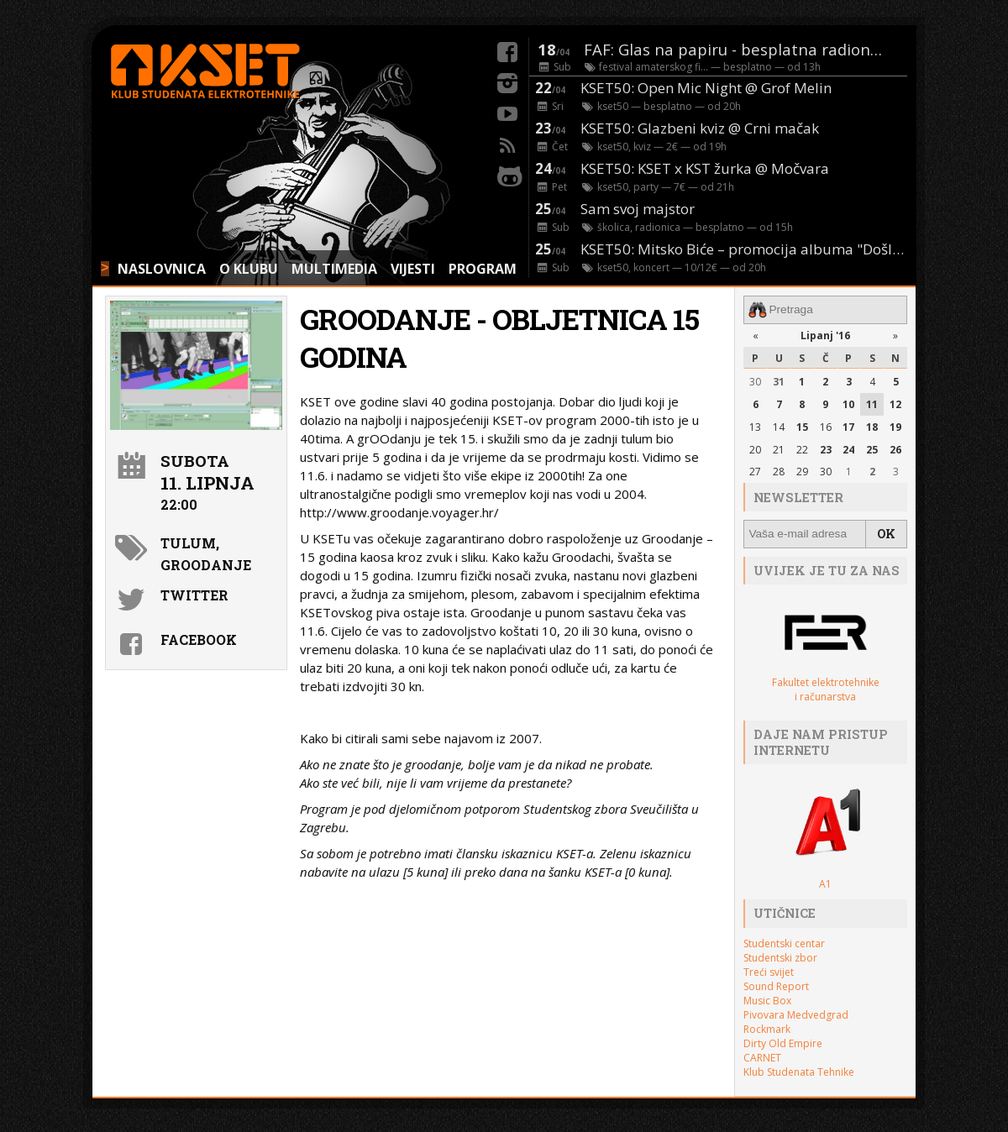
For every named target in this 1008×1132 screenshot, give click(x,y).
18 (872, 426)
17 (848, 426)
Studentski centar (784, 942)
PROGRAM (483, 268)
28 (779, 471)
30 (755, 382)
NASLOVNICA (162, 268)
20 (755, 449)
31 (779, 382)
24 (848, 449)
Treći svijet (768, 970)
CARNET (762, 1056)
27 (755, 471)
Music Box (767, 999)
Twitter (194, 595)
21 (779, 449)
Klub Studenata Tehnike (798, 1070)
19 (895, 426)
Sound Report (776, 984)
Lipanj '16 (825, 335)
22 (802, 449)
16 (826, 426)
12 (895, 403)
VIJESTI (413, 268)
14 (779, 426)
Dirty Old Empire (782, 1042)
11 (872, 403)
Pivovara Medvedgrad (795, 1013)
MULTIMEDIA (334, 268)
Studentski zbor (780, 956)
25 (872, 449)
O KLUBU (248, 268)
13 (755, 426)
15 (802, 426)
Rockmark (766, 1027)
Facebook (198, 639)
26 (895, 449)
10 (848, 403)
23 (826, 449)
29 (802, 471)
